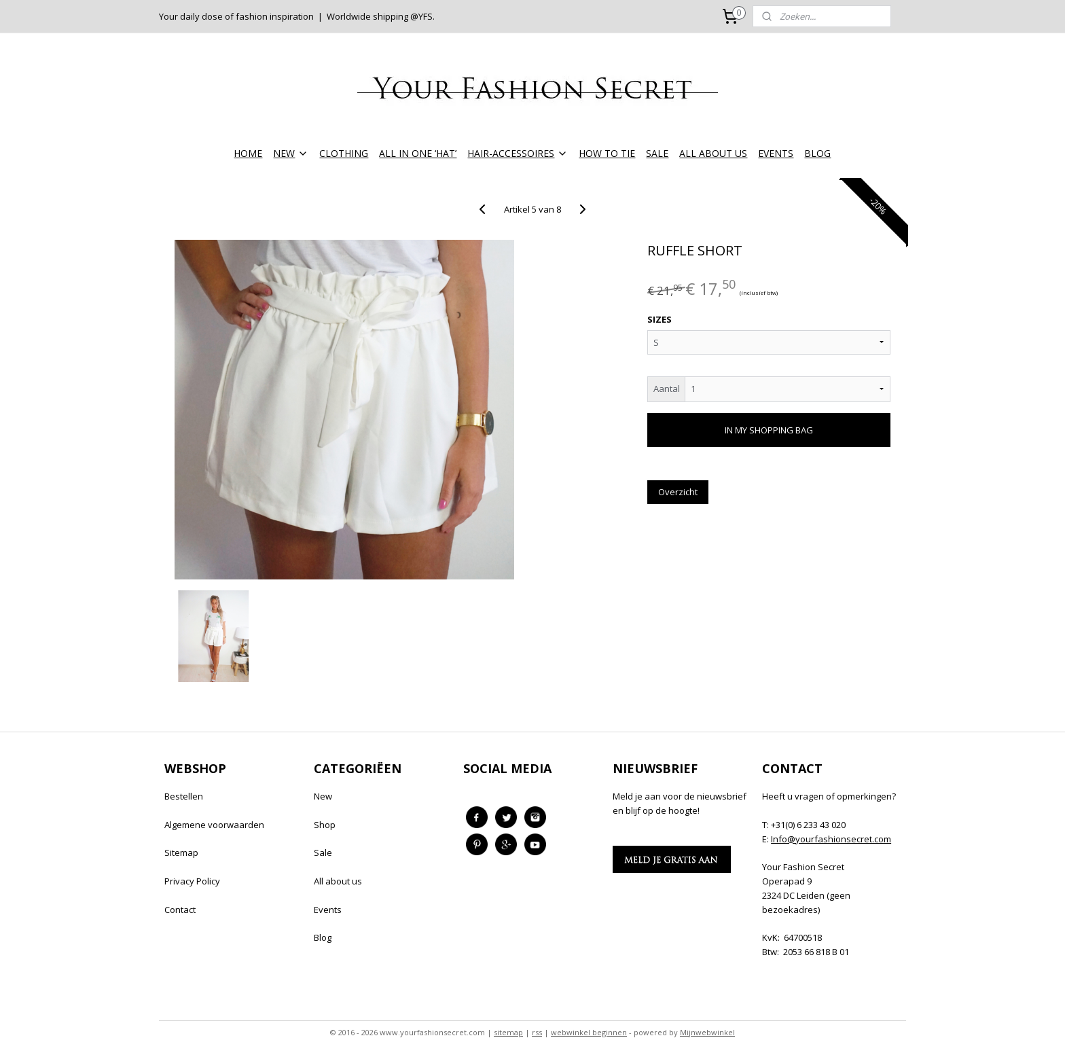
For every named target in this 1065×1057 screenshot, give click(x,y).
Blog (322, 937)
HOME (248, 153)
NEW (290, 153)
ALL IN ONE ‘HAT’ (417, 153)
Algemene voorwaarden (214, 825)
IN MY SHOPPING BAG (769, 430)
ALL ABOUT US (713, 153)
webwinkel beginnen (589, 1032)
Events (328, 909)
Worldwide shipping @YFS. (381, 16)
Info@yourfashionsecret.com (831, 839)
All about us (338, 881)
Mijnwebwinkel (707, 1032)
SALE (657, 153)
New (323, 796)
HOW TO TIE (607, 153)
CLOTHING (343, 153)
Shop (325, 825)
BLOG (817, 153)
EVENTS (775, 153)
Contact (180, 909)
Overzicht (678, 492)
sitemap (508, 1032)
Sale (323, 852)
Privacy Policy (192, 881)
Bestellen (183, 796)
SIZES (659, 319)
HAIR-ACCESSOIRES (517, 153)
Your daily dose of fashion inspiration (236, 16)
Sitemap (181, 852)
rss (537, 1032)
